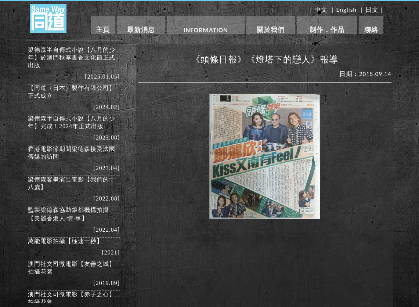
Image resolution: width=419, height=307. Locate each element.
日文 (372, 10)
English (346, 10)
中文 (321, 10)
